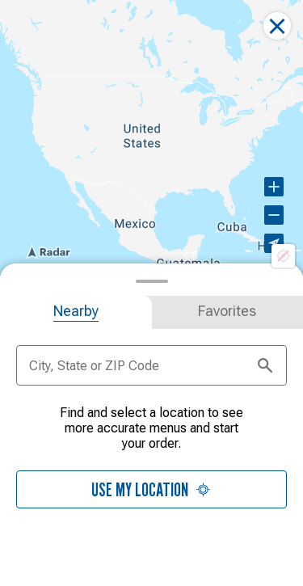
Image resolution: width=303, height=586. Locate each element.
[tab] (76, 312)
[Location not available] (283, 256)
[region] (151, 138)
